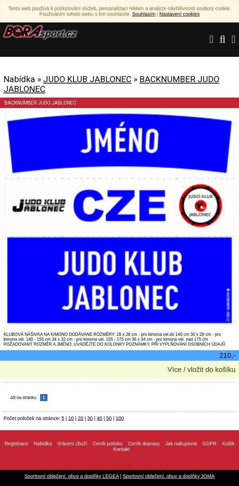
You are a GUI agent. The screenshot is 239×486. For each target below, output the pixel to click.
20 (80, 418)
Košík (228, 443)
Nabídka (42, 443)
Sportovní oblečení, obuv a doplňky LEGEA (71, 476)
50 (109, 418)
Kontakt (121, 449)
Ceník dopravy (144, 443)
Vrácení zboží (72, 443)
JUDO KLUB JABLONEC (87, 79)
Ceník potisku (108, 443)
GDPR (209, 443)
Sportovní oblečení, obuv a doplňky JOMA (168, 476)
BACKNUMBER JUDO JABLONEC (40, 103)
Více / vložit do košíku (201, 369)
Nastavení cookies (179, 14)
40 (99, 418)
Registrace (16, 443)
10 (71, 418)
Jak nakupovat (181, 443)
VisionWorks (165, 464)
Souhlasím (143, 14)
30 (90, 418)
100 (120, 418)
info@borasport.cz (124, 464)
